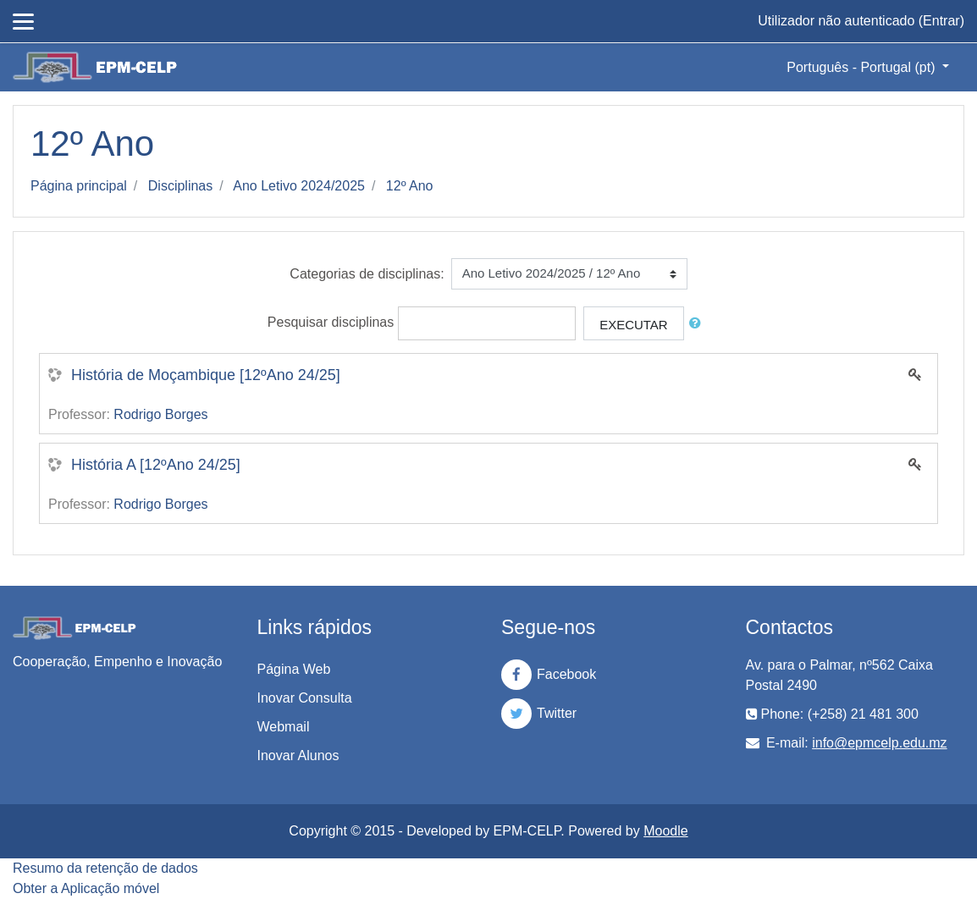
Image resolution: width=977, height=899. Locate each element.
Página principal (78, 186)
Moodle (665, 831)
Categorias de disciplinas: (367, 274)
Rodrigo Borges (160, 414)
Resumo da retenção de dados (105, 868)
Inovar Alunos (298, 755)
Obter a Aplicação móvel (86, 888)
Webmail (283, 727)
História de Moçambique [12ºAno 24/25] (205, 375)
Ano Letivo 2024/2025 (299, 186)
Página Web (294, 669)
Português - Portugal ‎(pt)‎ (863, 67)
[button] (698, 323)
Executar (633, 324)
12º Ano (409, 186)
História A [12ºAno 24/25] (155, 464)
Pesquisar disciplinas (331, 322)
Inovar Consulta (304, 698)
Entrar (941, 21)
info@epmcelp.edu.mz (879, 743)
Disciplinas (180, 186)
